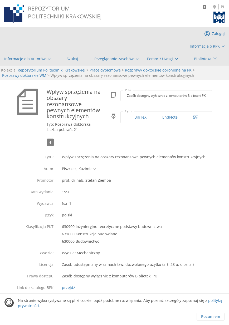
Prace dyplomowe (105, 70)
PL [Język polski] (223, 6)
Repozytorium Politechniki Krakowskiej (51, 70)
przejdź (68, 287)
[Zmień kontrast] (214, 6)
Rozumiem (210, 316)
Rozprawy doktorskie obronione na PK (158, 70)
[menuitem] (207, 46)
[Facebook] (204, 6)
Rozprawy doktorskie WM (24, 75)
